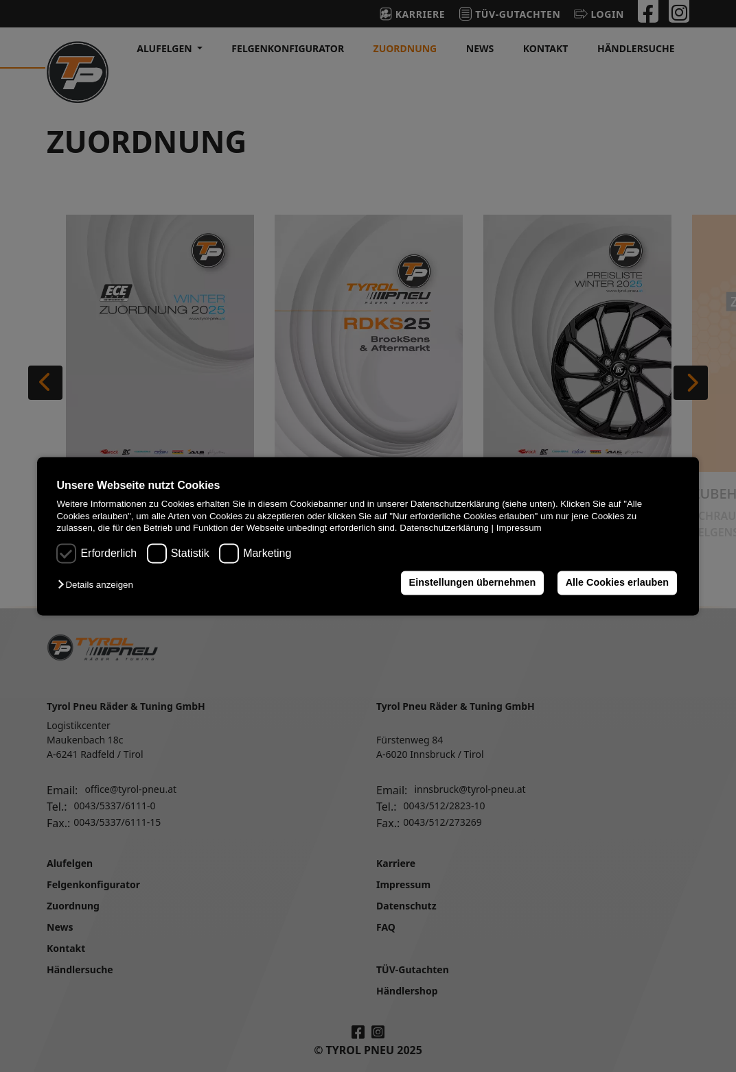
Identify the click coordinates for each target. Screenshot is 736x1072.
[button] (98, 585)
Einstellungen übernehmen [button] (472, 582)
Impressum (519, 528)
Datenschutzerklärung (444, 528)
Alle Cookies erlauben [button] (617, 582)
